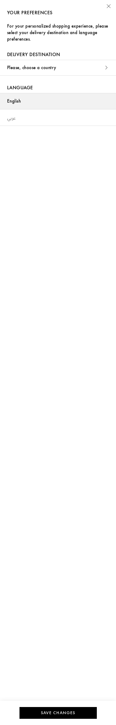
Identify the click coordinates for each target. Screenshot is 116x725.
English (14, 101)
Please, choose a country (58, 67)
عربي (11, 117)
